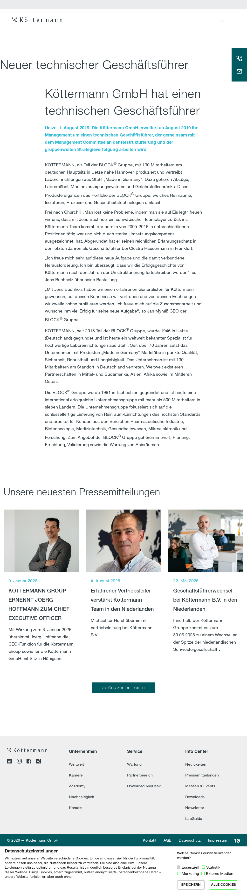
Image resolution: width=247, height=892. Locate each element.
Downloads (195, 842)
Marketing (190, 873)
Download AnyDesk (144, 831)
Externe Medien (219, 873)
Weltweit (76, 809)
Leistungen (178, 22)
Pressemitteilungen (202, 820)
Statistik (213, 867)
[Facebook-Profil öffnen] (29, 807)
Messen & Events (200, 831)
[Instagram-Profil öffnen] (19, 807)
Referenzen (145, 22)
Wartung (134, 809)
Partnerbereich (140, 820)
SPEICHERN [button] (190, 885)
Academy (77, 831)
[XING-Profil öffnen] (38, 807)
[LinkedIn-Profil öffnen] (9, 807)
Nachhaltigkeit (81, 842)
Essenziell (190, 867)
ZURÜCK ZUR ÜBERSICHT (123, 688)
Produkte (114, 22)
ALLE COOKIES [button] (223, 885)
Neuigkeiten (195, 809)
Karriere (209, 22)
